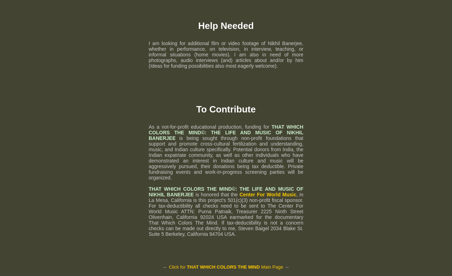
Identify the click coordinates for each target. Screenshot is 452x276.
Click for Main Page (226, 267)
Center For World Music (267, 194)
